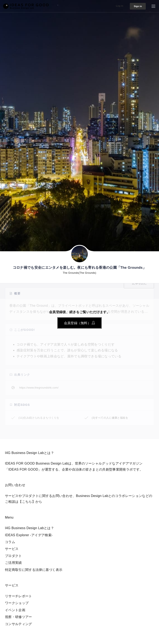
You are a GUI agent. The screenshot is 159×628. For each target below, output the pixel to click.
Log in (115, 5)
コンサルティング (18, 624)
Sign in (136, 6)
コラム (10, 542)
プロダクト (13, 556)
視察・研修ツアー (18, 617)
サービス (11, 549)
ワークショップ (17, 603)
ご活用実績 (13, 562)
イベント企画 (15, 610)
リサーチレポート (18, 596)
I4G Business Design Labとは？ (29, 528)
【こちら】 (26, 501)
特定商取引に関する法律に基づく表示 (33, 570)
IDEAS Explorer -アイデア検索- (29, 535)
